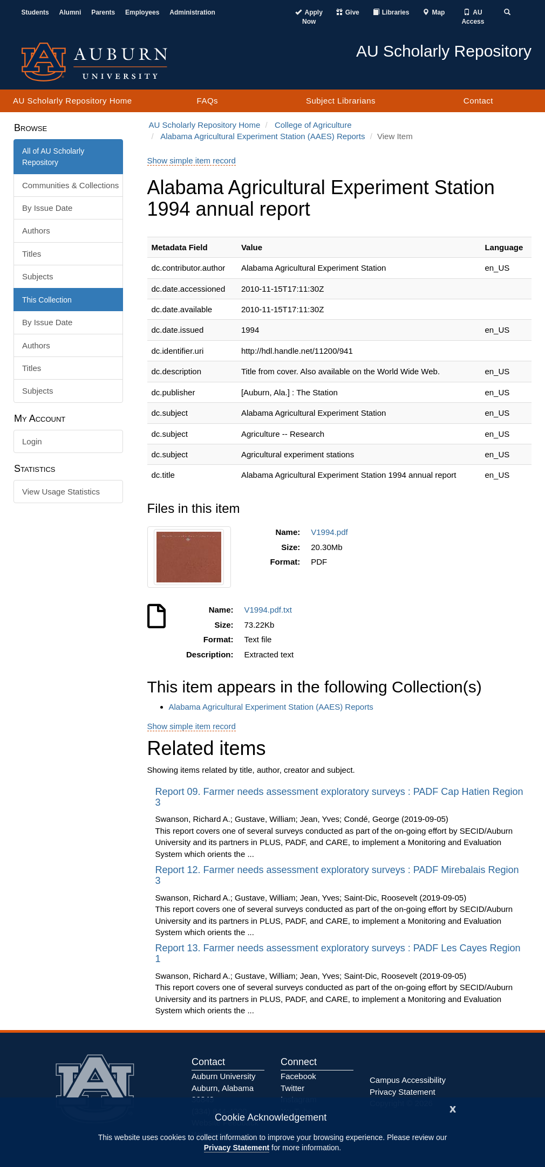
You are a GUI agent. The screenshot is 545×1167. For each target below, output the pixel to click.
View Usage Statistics (61, 491)
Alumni (70, 12)
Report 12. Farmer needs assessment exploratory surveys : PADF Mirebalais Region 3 (337, 875)
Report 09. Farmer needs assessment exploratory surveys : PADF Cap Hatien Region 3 (339, 797)
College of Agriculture (313, 124)
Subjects (37, 276)
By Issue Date (47, 207)
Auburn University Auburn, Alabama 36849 (223, 1088)
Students (35, 12)
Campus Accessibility (408, 1079)
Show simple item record (191, 160)
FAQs (208, 100)
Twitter (292, 1088)
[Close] (452, 1108)
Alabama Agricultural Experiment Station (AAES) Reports (262, 136)
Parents (103, 12)
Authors (36, 230)
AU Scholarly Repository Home (72, 100)
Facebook (298, 1076)
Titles (31, 253)
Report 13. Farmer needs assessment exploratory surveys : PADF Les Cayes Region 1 (338, 953)
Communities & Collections (70, 185)
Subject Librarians (341, 100)
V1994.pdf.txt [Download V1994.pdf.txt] (270, 609)
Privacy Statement (236, 1147)
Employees (142, 12)
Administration (192, 12)
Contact (478, 100)
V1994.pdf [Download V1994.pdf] (331, 532)
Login (32, 441)
